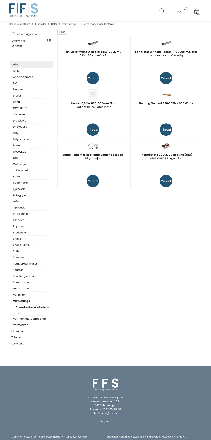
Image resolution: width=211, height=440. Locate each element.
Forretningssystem (116, 436)
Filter (62, 31)
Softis (16, 251)
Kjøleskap (19, 189)
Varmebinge (69, 24)
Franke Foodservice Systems (97, 24)
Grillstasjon (20, 164)
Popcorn (18, 226)
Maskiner (17, 331)
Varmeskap (20, 325)
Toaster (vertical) (24, 276)
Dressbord (20, 120)
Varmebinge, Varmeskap (29, 319)
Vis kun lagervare (26, 34)
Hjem (27, 24)
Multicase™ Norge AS (174, 436)
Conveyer (19, 114)
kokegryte (19, 195)
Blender (18, 89)
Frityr (16, 133)
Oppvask (19, 207)
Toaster (18, 270)
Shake (17, 239)
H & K (18, 313)
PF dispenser (21, 214)
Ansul (16, 71)
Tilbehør (16, 337)
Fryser (17, 145)
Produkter (40, 24)
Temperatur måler (25, 264)
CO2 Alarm (20, 108)
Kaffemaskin (21, 183)
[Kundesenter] (161, 11)
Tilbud (93, 78)
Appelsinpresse (23, 77)
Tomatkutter (21, 282)
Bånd (16, 102)
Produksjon (20, 232)
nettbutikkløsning (141, 436)
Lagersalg (17, 343)
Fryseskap (19, 152)
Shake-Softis (21, 245)
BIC (15, 83)
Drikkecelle (20, 127)
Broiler (17, 96)
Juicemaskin (21, 170)
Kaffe (16, 176)
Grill (15, 158)
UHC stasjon (21, 288)
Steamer (18, 257)
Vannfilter (19, 295)
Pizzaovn (18, 220)
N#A (16, 201)
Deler (54, 24)
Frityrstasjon (21, 139)
